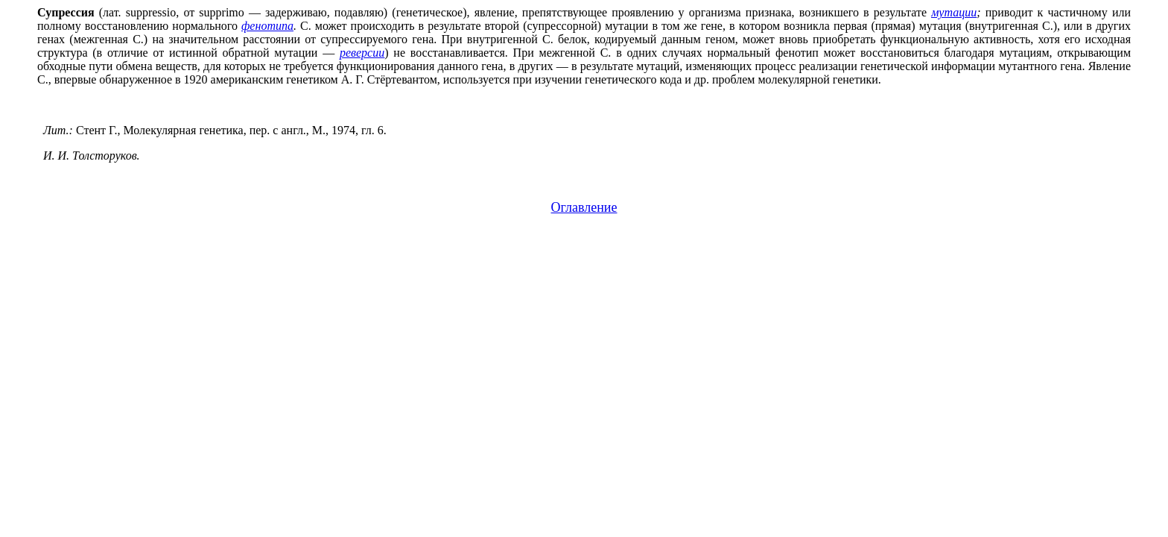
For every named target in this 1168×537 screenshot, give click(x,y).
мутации (954, 12)
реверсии (362, 52)
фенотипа (267, 25)
